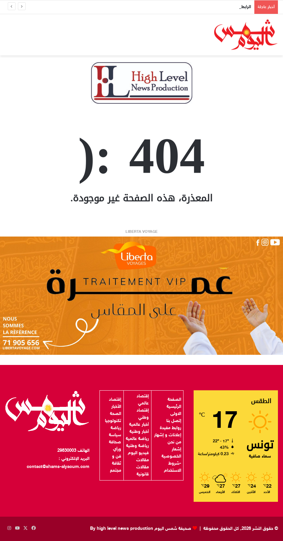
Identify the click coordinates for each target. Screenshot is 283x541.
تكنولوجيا (113, 421)
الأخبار (116, 407)
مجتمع (115, 470)
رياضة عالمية (137, 439)
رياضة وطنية (137, 446)
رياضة (116, 428)
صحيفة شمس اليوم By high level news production (140, 529)
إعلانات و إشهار (167, 435)
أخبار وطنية (139, 432)
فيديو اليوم (138, 453)
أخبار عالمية (139, 424)
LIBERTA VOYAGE (141, 232)
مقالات (142, 460)
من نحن (174, 442)
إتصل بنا (173, 421)
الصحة (115, 414)
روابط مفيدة (170, 428)
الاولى (175, 414)
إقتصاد (115, 399)
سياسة (115, 435)
